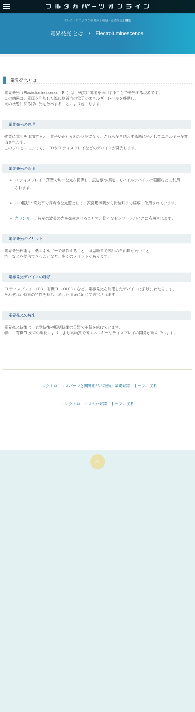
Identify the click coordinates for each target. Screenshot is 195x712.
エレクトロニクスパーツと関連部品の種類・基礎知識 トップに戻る (97, 386)
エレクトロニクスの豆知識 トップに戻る (97, 403)
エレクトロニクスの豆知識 (81, 20)
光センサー (24, 218)
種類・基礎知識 (112, 20)
